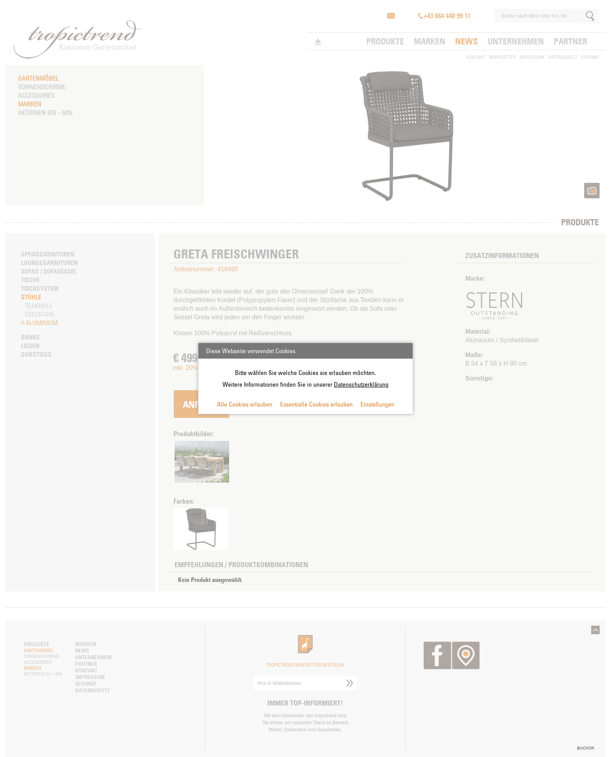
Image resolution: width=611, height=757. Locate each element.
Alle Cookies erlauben (244, 404)
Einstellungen (377, 404)
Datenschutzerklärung (361, 384)
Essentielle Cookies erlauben (316, 404)
